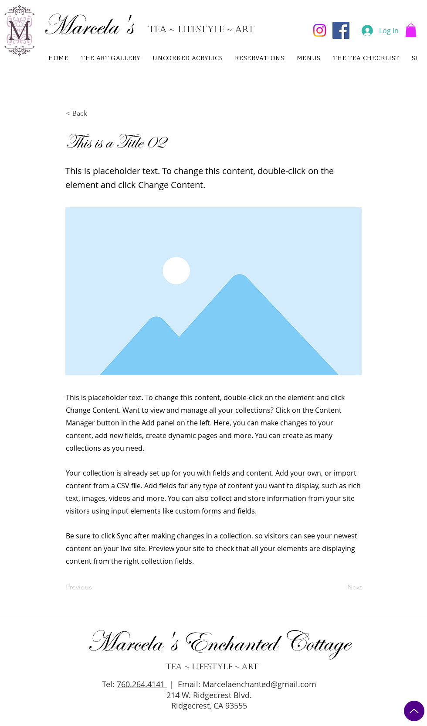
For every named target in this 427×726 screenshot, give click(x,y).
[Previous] (94, 587)
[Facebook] (340, 30)
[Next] (340, 587)
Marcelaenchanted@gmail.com (259, 684)
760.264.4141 (142, 684)
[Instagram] (319, 30)
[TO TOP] (414, 711)
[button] (411, 30)
